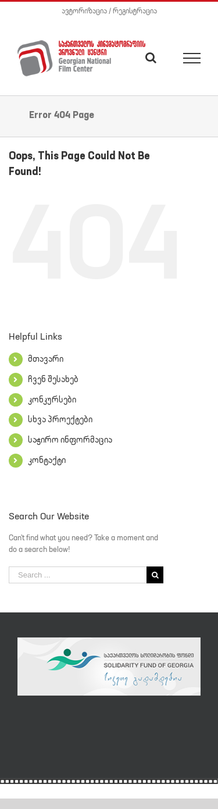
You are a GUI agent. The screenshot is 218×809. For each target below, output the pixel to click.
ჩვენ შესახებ (53, 379)
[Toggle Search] (150, 57)
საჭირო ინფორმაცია (70, 439)
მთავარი (45, 359)
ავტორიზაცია (84, 10)
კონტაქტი (47, 460)
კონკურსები (52, 399)
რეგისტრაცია (135, 10)
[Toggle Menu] (192, 58)
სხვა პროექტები (60, 419)
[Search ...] (77, 574)
